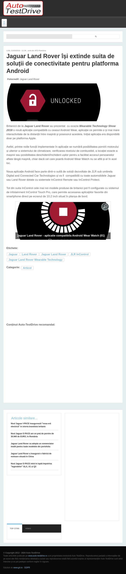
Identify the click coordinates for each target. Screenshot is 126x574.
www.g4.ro (17, 567)
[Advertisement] (83, 8)
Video (28, 528)
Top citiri (14, 528)
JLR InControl (79, 254)
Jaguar (13, 254)
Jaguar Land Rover (53, 254)
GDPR (27, 567)
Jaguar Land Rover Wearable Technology (36, 259)
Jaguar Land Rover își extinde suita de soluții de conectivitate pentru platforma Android (62, 63)
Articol (27, 268)
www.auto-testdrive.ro (37, 556)
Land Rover (29, 254)
